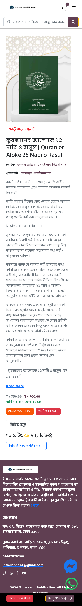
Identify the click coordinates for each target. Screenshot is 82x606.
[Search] (73, 22)
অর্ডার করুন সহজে (20, 411)
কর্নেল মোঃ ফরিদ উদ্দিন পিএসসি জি (42, 164)
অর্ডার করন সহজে (19, 598)
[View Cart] (64, 7)
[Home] (19, 8)
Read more (15, 386)
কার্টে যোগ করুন (48, 411)
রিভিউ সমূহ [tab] (18, 425)
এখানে (34, 505)
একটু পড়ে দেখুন (22, 129)
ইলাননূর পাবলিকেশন (36, 173)
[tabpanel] (38, 441)
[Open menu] (74, 8)
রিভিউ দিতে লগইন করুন (26, 446)
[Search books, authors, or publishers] (35, 22)
